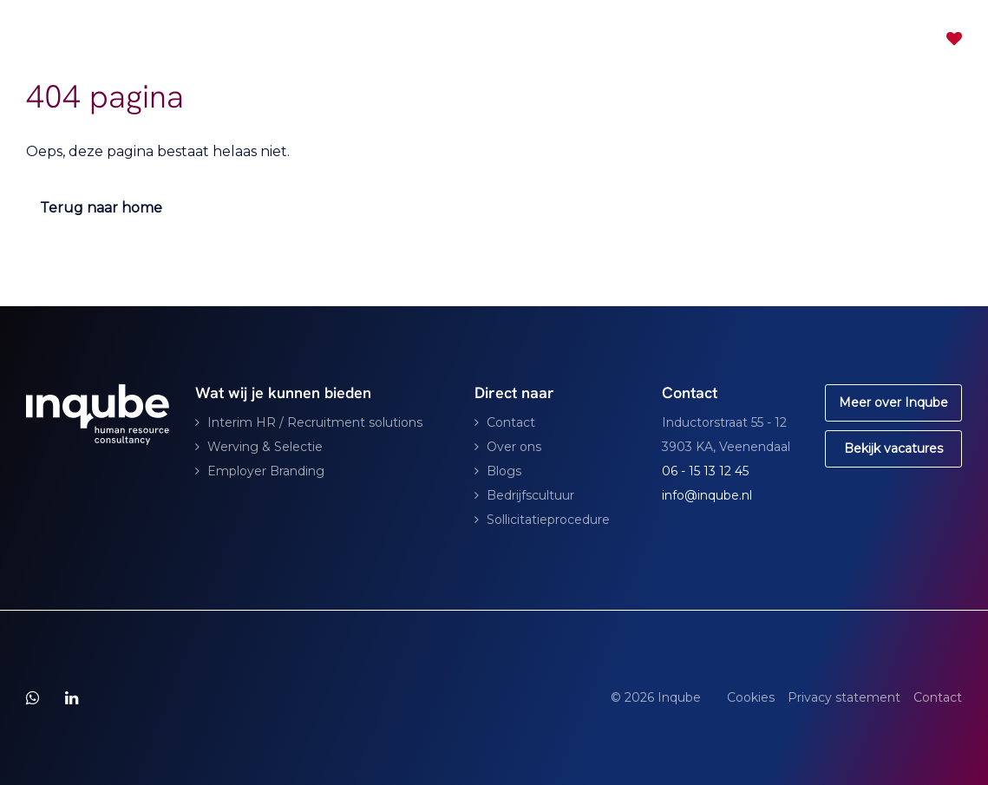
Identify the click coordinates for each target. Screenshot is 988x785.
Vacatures (673, 39)
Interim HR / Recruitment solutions (314, 422)
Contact (835, 39)
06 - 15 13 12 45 (705, 471)
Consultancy (411, 39)
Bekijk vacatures (893, 448)
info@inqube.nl (707, 495)
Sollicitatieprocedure (548, 519)
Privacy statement (844, 697)
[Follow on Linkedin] (71, 698)
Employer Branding (265, 471)
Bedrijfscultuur (530, 495)
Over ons (514, 447)
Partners (758, 39)
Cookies (751, 697)
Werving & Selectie (265, 447)
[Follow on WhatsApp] (32, 698)
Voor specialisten (555, 39)
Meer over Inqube (893, 402)
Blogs (504, 471)
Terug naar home (101, 208)
